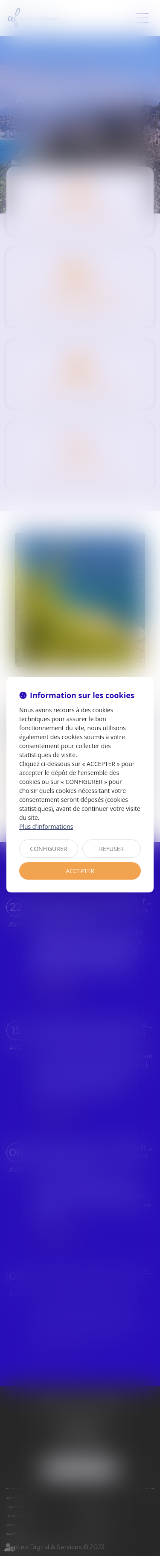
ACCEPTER (80, 871)
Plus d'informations (46, 826)
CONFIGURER (48, 849)
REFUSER (111, 849)
